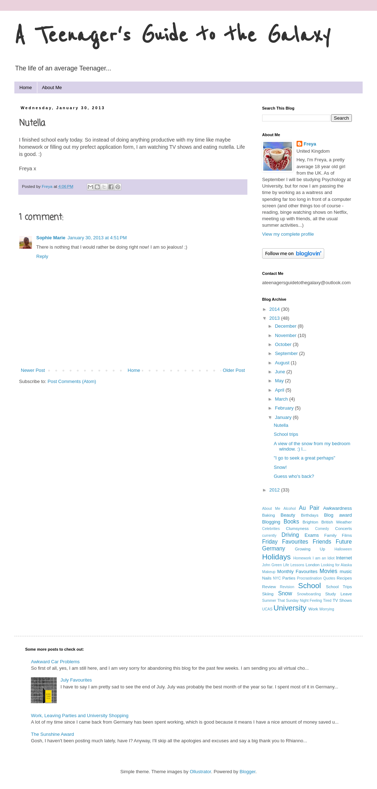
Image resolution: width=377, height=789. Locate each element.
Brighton (310, 522)
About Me (52, 87)
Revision (287, 587)
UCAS (267, 609)
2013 (275, 318)
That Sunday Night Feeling (300, 601)
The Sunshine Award (52, 734)
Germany (273, 548)
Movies (328, 571)
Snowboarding (309, 594)
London (313, 564)
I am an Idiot (324, 558)
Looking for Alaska (336, 565)
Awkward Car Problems (55, 661)
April (280, 390)
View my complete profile (288, 234)
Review (269, 586)
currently (269, 535)
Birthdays (309, 515)
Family (330, 535)
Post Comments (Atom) (72, 381)
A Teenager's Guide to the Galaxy (172, 35)
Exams (311, 535)
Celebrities (271, 529)
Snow (285, 593)
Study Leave (338, 593)
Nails (266, 578)
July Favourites (76, 680)
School (309, 585)
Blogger (247, 771)
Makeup (268, 572)
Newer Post (33, 370)
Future (344, 542)
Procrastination (309, 578)
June (281, 371)
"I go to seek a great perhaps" (304, 458)
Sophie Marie (50, 237)
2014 (275, 309)
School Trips (339, 586)
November (286, 335)
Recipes (344, 578)
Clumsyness (297, 528)
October (284, 344)
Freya (310, 144)
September (287, 353)
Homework (302, 558)
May (280, 380)
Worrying (326, 609)
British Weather (336, 522)
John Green (272, 565)
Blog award (338, 515)
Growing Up (310, 548)
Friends (322, 542)
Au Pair (309, 508)
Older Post (234, 370)
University (290, 608)
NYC (277, 578)
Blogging (271, 522)
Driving (290, 535)
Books (291, 521)
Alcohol (289, 509)
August (283, 362)
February (285, 408)
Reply (42, 256)
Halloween (343, 549)
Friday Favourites (285, 542)
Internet (344, 557)
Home (25, 87)
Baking (268, 515)
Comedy (322, 529)
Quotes (329, 578)
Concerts (343, 528)
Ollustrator (200, 771)
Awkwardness (337, 508)
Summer (269, 601)
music (346, 571)
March (282, 399)
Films (347, 535)
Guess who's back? (294, 476)
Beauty (287, 515)
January (284, 417)
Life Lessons (293, 565)
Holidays (276, 557)
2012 (275, 490)
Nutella (281, 425)
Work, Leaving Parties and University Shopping (79, 715)
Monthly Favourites (297, 571)
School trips (286, 434)
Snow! (280, 467)
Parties (288, 578)
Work (313, 608)
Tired (327, 601)
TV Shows (342, 600)
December (286, 326)
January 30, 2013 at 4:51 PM (97, 237)
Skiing (268, 593)
